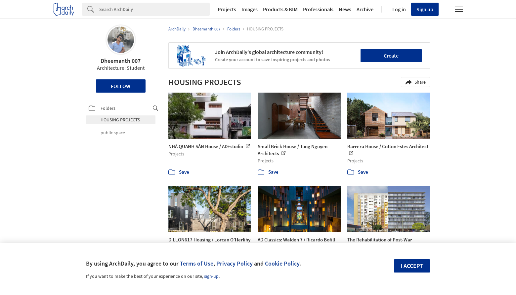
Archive (365, 9)
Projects (227, 9)
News (345, 9)
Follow (120, 86)
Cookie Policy (282, 263)
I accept (412, 266)
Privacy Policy (234, 263)
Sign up (424, 9)
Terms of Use (196, 263)
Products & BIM (280, 9)
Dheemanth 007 (121, 60)
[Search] (154, 9)
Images (249, 9)
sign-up (211, 276)
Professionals (318, 9)
